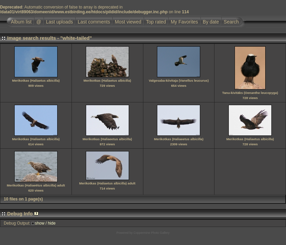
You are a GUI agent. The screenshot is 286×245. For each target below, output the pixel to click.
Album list (21, 21)
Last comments (94, 21)
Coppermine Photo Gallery (151, 232)
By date (211, 21)
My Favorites (184, 21)
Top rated (156, 21)
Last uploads (59, 21)
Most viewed (128, 21)
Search (231, 21)
